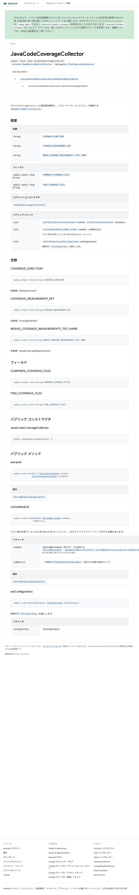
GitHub (6, 875)
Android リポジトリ (12, 848)
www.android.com (102, 861)
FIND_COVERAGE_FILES (54, 184)
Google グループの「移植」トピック (64, 877)
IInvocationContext (64, 222)
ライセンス (51, 888)
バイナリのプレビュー (13, 861)
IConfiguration (71, 241)
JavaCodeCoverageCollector (28, 205)
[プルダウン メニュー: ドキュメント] (39, 3)
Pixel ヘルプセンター (103, 853)
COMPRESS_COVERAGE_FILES (56, 174)
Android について (11, 888)
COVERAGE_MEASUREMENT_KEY (57, 146)
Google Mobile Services (104, 866)
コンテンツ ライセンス (52, 646)
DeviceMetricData (67, 229)
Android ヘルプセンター (104, 848)
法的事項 (40, 888)
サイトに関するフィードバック (86, 888)
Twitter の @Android (57, 848)
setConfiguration (52, 241)
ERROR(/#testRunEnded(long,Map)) (63, 562)
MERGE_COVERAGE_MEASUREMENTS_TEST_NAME (64, 155)
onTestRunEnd (50, 229)
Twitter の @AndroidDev (59, 853)
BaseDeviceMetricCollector (37, 64)
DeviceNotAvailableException (29, 497)
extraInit (48, 222)
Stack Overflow (100, 870)
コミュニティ (27, 888)
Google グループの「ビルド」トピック (65, 872)
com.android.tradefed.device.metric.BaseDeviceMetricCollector (49, 79)
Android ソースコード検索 (58, 3)
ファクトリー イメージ (13, 866)
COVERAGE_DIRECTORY (53, 136)
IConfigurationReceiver (81, 64)
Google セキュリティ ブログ (60, 861)
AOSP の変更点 (28, 31)
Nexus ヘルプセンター (103, 857)
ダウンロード (9, 857)
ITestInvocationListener (100, 222)
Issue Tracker (99, 875)
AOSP (13, 44)
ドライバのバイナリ (12, 870)
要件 (5, 853)
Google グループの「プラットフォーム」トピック (69, 867)
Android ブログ (55, 857)
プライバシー (64, 888)
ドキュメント (30, 3)
